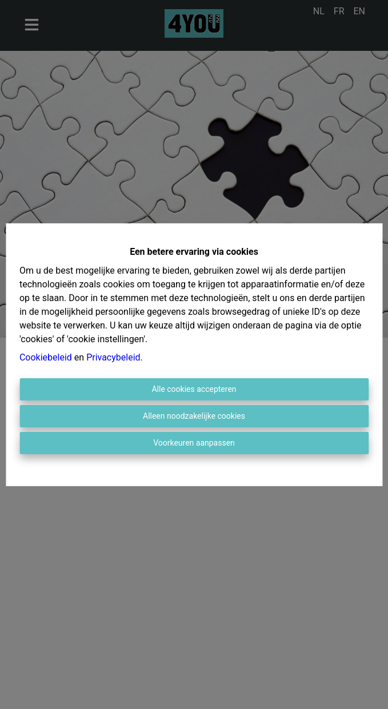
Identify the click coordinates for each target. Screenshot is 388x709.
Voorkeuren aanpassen (194, 442)
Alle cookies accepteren (193, 389)
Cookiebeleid (45, 357)
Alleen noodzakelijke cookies (194, 415)
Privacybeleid (113, 357)
